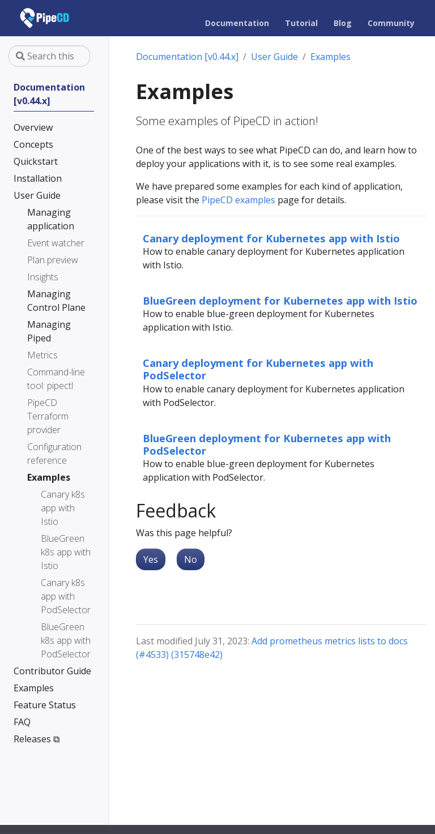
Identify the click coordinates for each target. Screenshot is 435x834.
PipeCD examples (238, 200)
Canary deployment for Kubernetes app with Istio (271, 238)
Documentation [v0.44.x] (187, 56)
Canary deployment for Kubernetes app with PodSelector (258, 369)
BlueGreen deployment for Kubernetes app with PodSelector (267, 444)
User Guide (274, 56)
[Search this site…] (49, 56)
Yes (150, 559)
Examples (330, 56)
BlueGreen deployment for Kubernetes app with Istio (280, 300)
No (190, 559)
